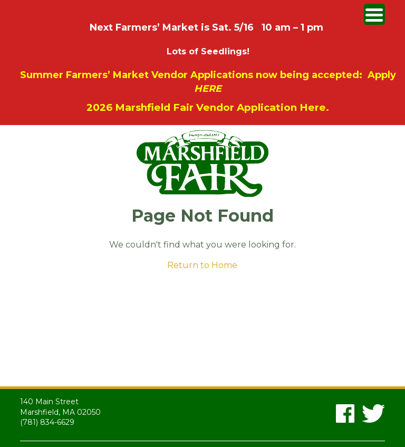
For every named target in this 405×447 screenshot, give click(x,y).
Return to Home (202, 265)
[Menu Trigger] (374, 14)
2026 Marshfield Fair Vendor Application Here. (207, 107)
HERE (207, 88)
